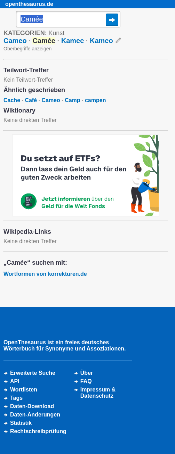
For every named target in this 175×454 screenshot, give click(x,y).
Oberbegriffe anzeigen (27, 48)
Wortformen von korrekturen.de (45, 274)
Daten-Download (32, 406)
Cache (11, 100)
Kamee (72, 40)
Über (86, 373)
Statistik (21, 423)
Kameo (101, 40)
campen (95, 100)
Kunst (56, 33)
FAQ (86, 381)
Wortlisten (23, 390)
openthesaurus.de (29, 4)
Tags (16, 398)
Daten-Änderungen (35, 415)
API (14, 381)
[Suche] (68, 19)
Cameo (15, 40)
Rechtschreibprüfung (38, 431)
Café (31, 100)
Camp (72, 100)
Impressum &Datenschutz (98, 393)
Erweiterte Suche (32, 373)
